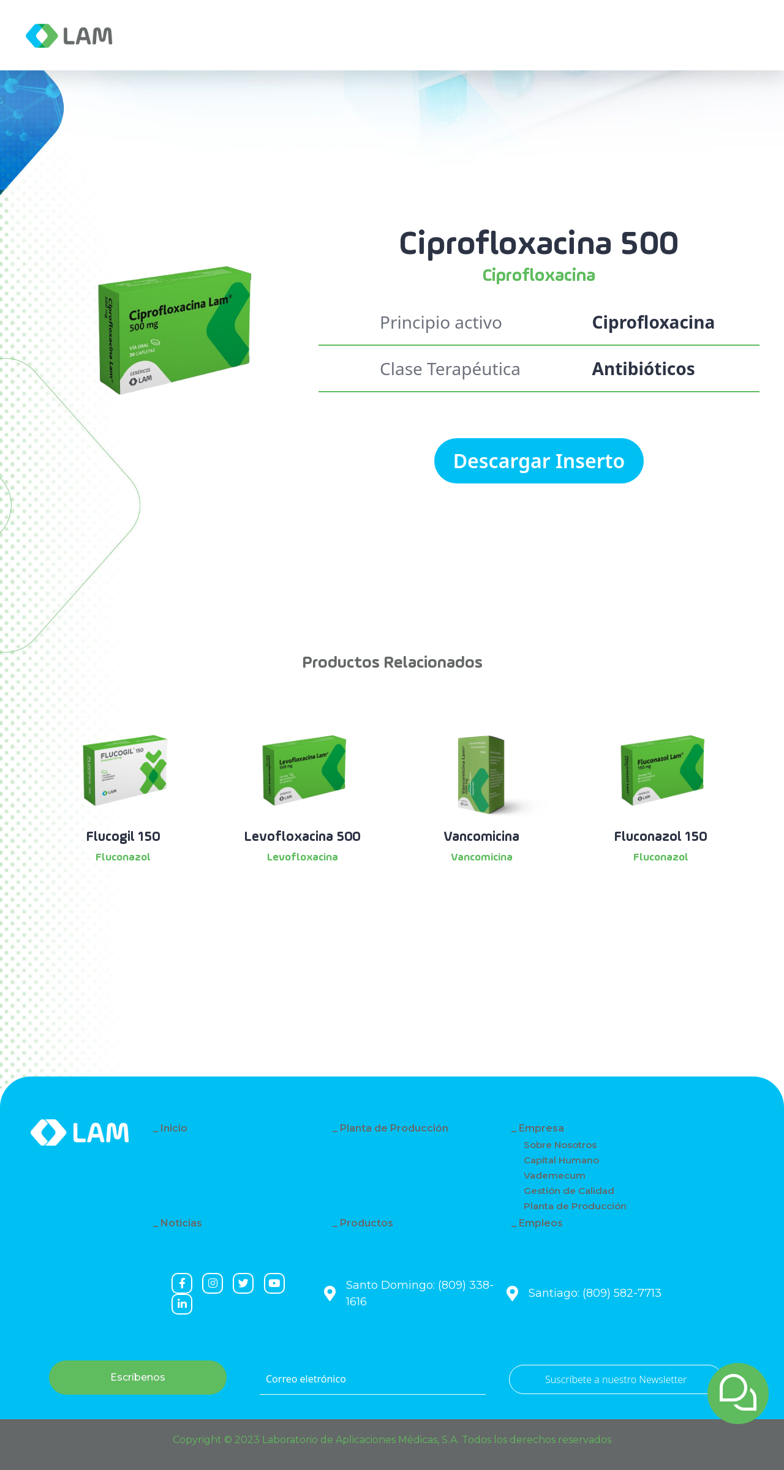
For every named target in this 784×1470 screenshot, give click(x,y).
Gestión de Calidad (569, 1190)
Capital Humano (561, 1160)
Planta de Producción (394, 1128)
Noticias (253, 35)
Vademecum (555, 1175)
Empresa (180, 35)
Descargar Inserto (539, 460)
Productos (366, 1223)
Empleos (541, 1223)
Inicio (173, 1128)
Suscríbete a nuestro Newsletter (616, 1379)
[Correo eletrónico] (373, 1379)
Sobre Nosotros (560, 1145)
